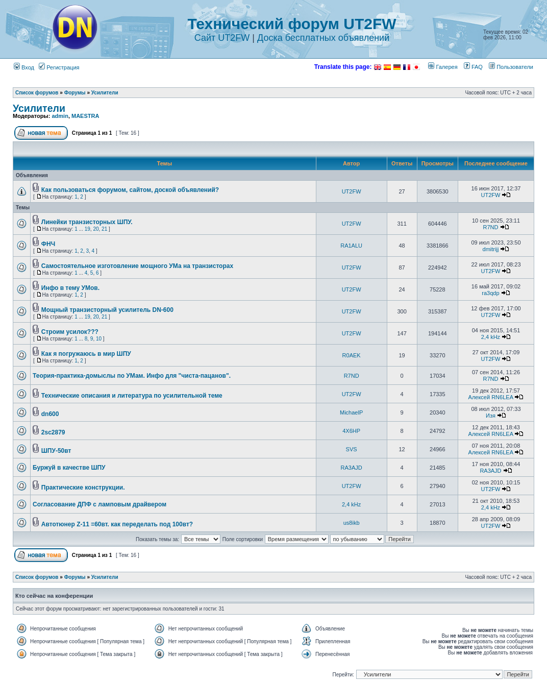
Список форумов (37, 92)
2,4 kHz (490, 337)
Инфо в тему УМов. (70, 287)
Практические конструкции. (83, 487)
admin (60, 116)
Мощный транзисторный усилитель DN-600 (107, 309)
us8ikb (351, 523)
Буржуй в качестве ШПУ (69, 467)
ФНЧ (48, 244)
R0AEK (351, 355)
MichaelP (351, 412)
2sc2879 (53, 432)
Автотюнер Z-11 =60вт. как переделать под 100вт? (117, 524)
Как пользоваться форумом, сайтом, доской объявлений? (130, 189)
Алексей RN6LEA (490, 397)
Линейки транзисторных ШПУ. (87, 222)
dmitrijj (491, 249)
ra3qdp (490, 293)
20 (95, 229)
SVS (351, 449)
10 (99, 339)
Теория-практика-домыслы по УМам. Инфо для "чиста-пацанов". (132, 375)
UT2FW (351, 191)
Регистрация (59, 67)
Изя (490, 415)
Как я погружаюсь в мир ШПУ (86, 353)
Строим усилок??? (69, 331)
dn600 (50, 414)
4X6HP (351, 431)
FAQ (473, 67)
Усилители (104, 92)
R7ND (490, 227)
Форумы (75, 92)
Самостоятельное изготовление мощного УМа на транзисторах (137, 266)
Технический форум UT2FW (291, 23)
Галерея (442, 67)
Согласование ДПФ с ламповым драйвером (99, 504)
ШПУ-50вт (56, 450)
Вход (24, 67)
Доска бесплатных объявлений (323, 38)
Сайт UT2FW (222, 38)
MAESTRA (85, 116)
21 (104, 229)
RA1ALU (351, 245)
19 (87, 229)
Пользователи (511, 67)
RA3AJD (351, 468)
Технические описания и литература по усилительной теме (131, 395)
